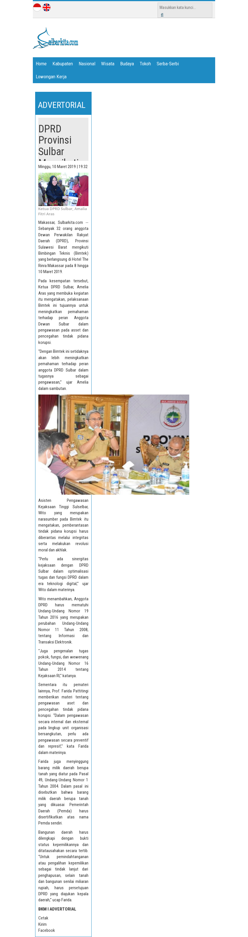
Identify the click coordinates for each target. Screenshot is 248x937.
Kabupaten (62, 63)
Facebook (46, 930)
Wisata (107, 63)
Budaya (127, 63)
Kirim (42, 924)
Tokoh (145, 63)
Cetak (43, 918)
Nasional (87, 63)
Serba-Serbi (168, 63)
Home (41, 63)
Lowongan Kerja (51, 76)
